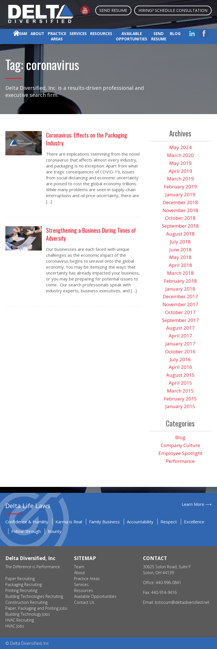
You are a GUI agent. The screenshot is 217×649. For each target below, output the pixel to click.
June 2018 (180, 249)
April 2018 (180, 265)
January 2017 (180, 343)
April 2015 (180, 383)
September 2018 (180, 226)
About (37, 33)
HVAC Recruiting (19, 620)
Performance (180, 461)
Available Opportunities (131, 36)
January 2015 (180, 406)
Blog (175, 33)
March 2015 (180, 390)
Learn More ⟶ (197, 504)
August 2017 (180, 327)
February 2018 (180, 281)
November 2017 (180, 304)
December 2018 (180, 202)
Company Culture (180, 445)
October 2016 (180, 351)
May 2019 (180, 163)
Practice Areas (57, 36)
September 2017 (180, 320)
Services (78, 33)
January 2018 (180, 289)
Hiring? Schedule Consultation (172, 10)
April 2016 (180, 367)
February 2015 (180, 398)
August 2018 (180, 233)
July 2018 (180, 241)
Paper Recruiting (20, 578)
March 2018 (180, 273)
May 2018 (180, 257)
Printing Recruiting (21, 590)
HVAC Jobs (14, 626)
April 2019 (180, 171)
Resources (101, 33)
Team (22, 33)
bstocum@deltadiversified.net (182, 602)
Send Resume (113, 10)
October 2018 (180, 218)
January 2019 (180, 194)
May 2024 (180, 147)
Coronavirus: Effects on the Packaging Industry (86, 139)
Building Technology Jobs (27, 614)
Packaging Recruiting (23, 584)
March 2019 (180, 178)
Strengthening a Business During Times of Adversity (91, 234)
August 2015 (180, 375)
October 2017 (180, 312)
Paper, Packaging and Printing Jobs (36, 608)
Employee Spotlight (180, 453)
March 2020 (180, 155)
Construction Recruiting (26, 602)
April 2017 (180, 335)
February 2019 (180, 186)
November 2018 (180, 210)
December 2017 (180, 296)
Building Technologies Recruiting (34, 596)
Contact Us (84, 602)
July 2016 (180, 359)
